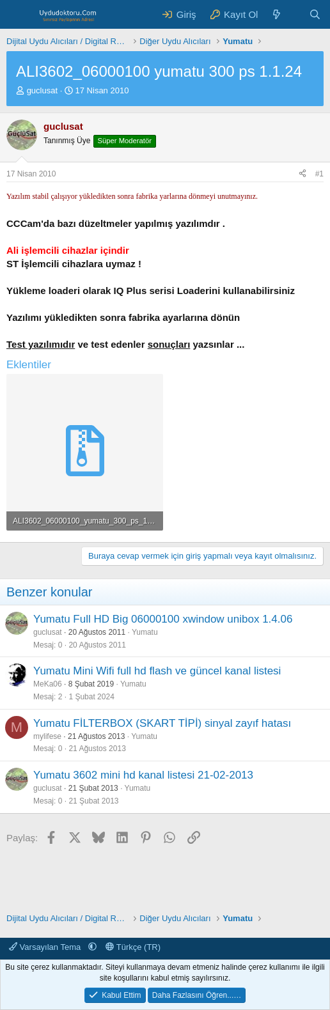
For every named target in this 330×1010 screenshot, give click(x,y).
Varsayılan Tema (46, 947)
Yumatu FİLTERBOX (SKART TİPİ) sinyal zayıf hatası (162, 723)
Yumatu (145, 632)
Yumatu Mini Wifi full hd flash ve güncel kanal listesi (157, 671)
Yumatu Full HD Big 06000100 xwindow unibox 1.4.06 (162, 619)
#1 (319, 173)
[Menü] (18, 14)
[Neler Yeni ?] (276, 14)
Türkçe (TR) (133, 947)
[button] (92, 947)
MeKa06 (47, 684)
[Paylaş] (302, 174)
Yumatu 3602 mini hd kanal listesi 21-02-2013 (143, 775)
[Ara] (314, 14)
